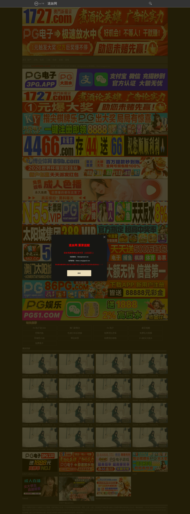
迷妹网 (52, 3)
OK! (79, 273)
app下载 (39, 3)
